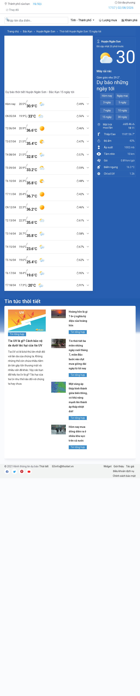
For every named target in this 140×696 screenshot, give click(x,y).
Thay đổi (12, 9)
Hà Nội (37, 4)
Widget (108, 466)
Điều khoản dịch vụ (123, 471)
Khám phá (129, 20)
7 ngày (107, 110)
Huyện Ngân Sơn (45, 31)
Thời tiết (43, 466)
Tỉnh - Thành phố (81, 20)
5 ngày (122, 102)
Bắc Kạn (27, 31)
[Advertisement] (47, 61)
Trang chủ (13, 31)
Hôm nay (107, 95)
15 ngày (107, 117)
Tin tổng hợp (17, 334)
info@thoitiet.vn (63, 466)
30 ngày (122, 117)
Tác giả (130, 466)
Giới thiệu (119, 466)
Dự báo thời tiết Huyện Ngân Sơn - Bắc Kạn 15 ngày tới (39, 92)
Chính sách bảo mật (124, 475)
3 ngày (107, 102)
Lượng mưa (108, 20)
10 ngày (122, 110)
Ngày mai (122, 95)
